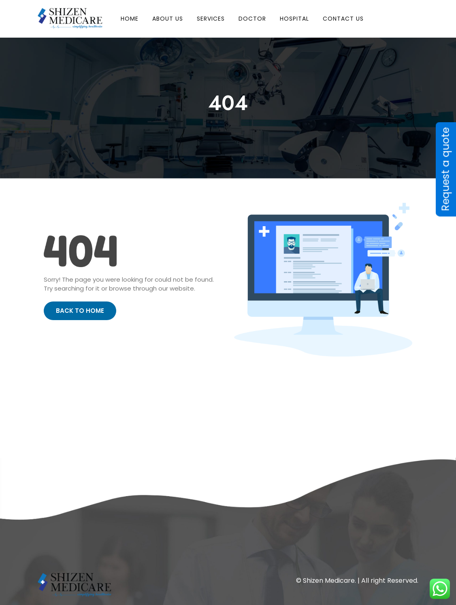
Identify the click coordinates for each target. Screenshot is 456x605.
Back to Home (80, 310)
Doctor (252, 19)
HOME (130, 19)
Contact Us (343, 19)
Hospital (294, 19)
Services (211, 19)
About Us (167, 19)
